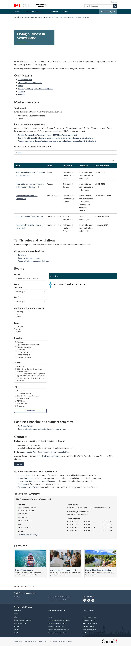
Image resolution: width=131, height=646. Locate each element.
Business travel (24, 475)
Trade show (20, 406)
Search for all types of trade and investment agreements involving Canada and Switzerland (55, 138)
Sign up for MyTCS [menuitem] (108, 11)
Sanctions (22, 255)
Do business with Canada (28, 487)
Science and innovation (90, 623)
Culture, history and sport (56, 626)
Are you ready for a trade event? (63, 570)
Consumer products (23, 357)
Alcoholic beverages (23, 347)
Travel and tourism (20, 623)
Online (17, 329)
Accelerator (20, 391)
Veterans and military (89, 629)
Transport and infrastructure (57, 633)
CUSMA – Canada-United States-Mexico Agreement (29, 379)
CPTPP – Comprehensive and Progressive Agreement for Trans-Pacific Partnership (30, 375)
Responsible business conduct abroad (33, 261)
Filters (20, 152)
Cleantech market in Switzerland (29, 216)
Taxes (50, 617)
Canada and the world (89, 617)
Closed (17, 317)
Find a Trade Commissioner (48, 456)
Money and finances (89, 620)
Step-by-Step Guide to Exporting (98, 570)
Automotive (20, 350)
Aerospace (19, 342)
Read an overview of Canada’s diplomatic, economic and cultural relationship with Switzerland (57, 141)
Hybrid (17, 332)
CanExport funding (25, 426)
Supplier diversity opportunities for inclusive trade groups (42, 429)
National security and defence (57, 623)
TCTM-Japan (20, 401)
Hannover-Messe (22, 398)
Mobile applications (30, 641)
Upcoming (18, 312)
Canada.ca (17, 17)
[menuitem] (33, 11)
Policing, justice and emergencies (58, 629)
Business (17, 626)
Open (17, 314)
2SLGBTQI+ (20, 367)
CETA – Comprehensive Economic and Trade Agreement (28, 370)
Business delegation (23, 393)
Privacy (70, 641)
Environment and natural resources (59, 620)
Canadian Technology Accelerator (27, 396)
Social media (18, 641)
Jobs (15, 617)
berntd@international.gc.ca (29, 534)
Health (16, 633)
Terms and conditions (58, 641)
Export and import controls (29, 258)
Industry (18, 338)
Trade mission (21, 404)
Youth (84, 633)
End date (17, 297)
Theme (17, 362)
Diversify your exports (24, 570)
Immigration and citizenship (22, 620)
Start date (18, 287)
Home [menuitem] (17, 11)
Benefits (16, 629)
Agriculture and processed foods (27, 345)
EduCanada (22, 484)
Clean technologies (22, 355)
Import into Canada (26, 478)
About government (88, 611)
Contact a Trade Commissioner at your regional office (46, 452)
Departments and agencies (56, 611)
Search (17, 275)
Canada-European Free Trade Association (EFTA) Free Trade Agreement (47, 135)
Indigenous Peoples (89, 626)
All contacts (17, 611)
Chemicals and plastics (23, 352)
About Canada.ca (44, 641)
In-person (18, 327)
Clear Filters (30, 410)
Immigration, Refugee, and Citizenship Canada (37, 481)
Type (16, 387)
